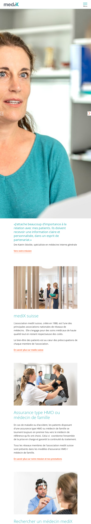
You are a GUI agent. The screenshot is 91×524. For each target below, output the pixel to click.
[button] (89, 113)
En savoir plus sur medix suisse (28, 349)
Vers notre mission (23, 251)
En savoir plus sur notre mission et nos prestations (38, 459)
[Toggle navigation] (84, 4)
